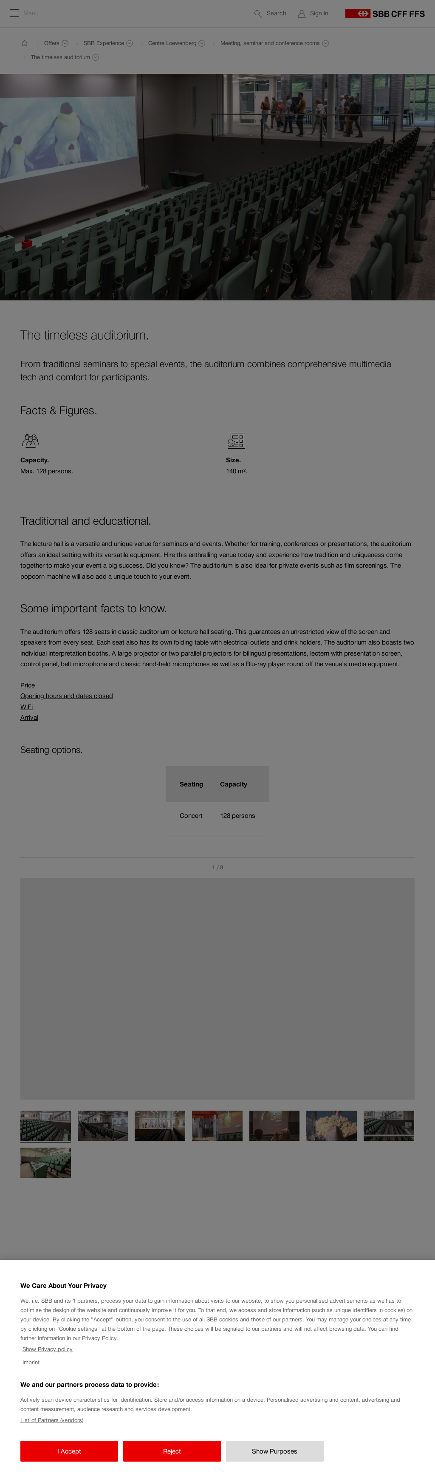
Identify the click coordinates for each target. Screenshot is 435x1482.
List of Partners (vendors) (51, 1431)
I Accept (69, 1461)
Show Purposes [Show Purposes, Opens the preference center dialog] (274, 1461)
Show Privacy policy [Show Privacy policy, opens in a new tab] (48, 1359)
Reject (172, 1461)
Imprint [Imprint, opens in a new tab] (31, 1372)
